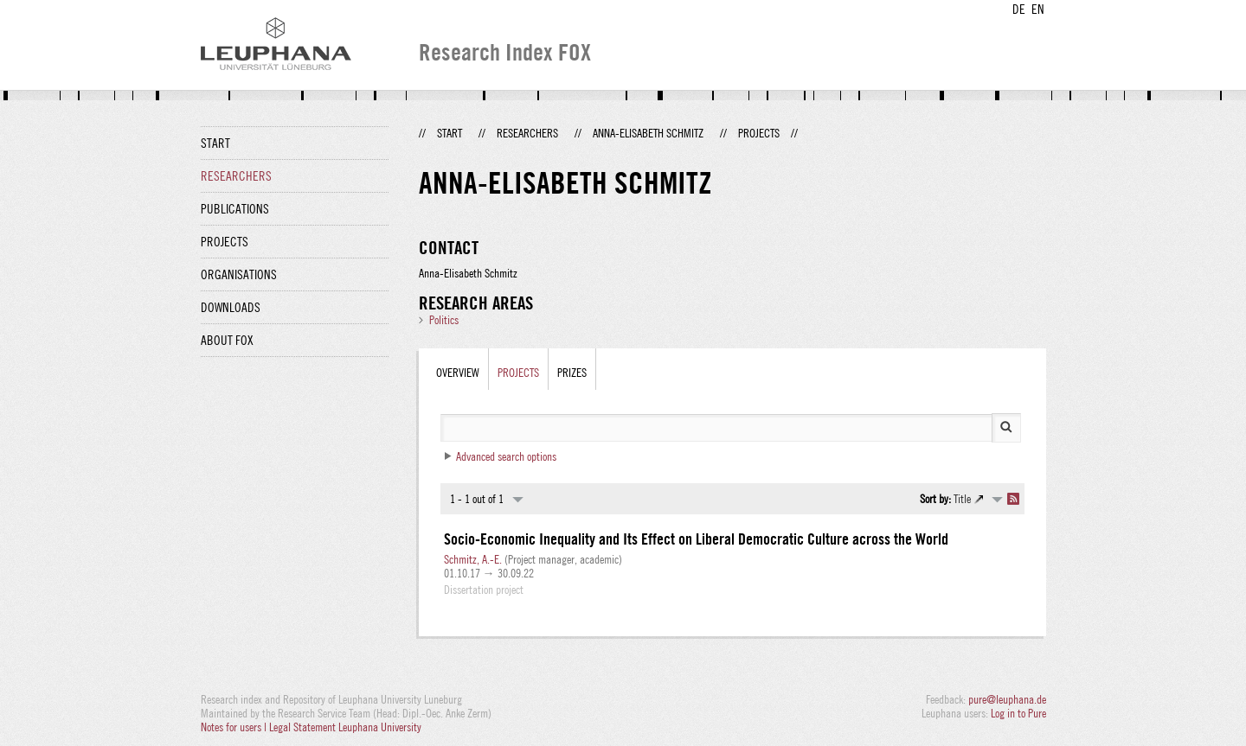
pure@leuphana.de (1007, 699)
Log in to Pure (1018, 713)
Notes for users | (235, 727)
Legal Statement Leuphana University (345, 727)
